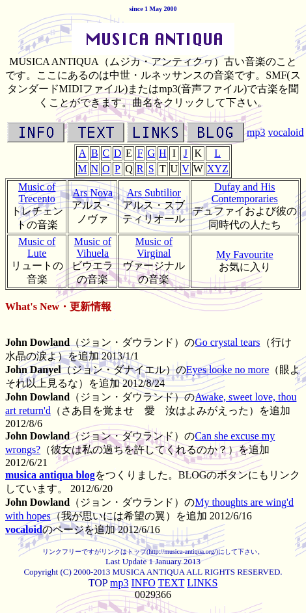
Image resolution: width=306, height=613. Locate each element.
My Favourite (244, 254)
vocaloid (285, 132)
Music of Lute (36, 247)
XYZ (218, 168)
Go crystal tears (227, 342)
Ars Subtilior (154, 192)
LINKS (202, 582)
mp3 (256, 132)
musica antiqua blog (50, 474)
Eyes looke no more (228, 369)
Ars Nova (92, 192)
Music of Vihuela (92, 247)
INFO (144, 582)
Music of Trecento (36, 192)
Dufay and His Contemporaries (245, 192)
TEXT (171, 582)
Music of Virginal (154, 247)
